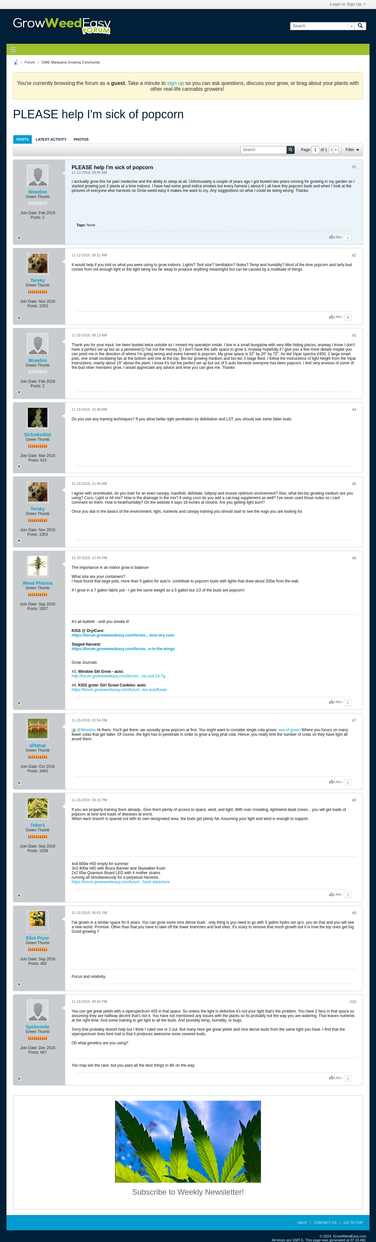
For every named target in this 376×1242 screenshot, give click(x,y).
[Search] (322, 26)
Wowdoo (37, 191)
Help (302, 1222)
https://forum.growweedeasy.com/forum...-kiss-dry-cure (123, 635)
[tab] (22, 139)
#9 (354, 913)
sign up (175, 83)
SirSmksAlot (37, 434)
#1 (354, 167)
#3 (354, 335)
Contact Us (325, 1222)
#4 (354, 409)
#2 (354, 255)
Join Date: (29, 213)
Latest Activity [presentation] (51, 139)
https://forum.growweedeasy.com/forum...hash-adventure (121, 882)
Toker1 (37, 825)
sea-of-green (289, 730)
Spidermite (37, 1026)
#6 (354, 558)
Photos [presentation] (81, 139)
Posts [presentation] (23, 139)
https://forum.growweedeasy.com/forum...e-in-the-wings (123, 649)
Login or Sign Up (348, 4)
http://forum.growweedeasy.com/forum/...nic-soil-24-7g (118, 676)
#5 (354, 484)
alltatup (37, 745)
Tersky (37, 280)
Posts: (35, 217)
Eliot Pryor (37, 938)
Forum (30, 62)
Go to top (353, 1222)
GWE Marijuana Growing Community (70, 62)
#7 (354, 720)
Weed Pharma (38, 583)
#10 (353, 1002)
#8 (354, 800)
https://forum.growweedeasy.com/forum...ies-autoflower (119, 689)
